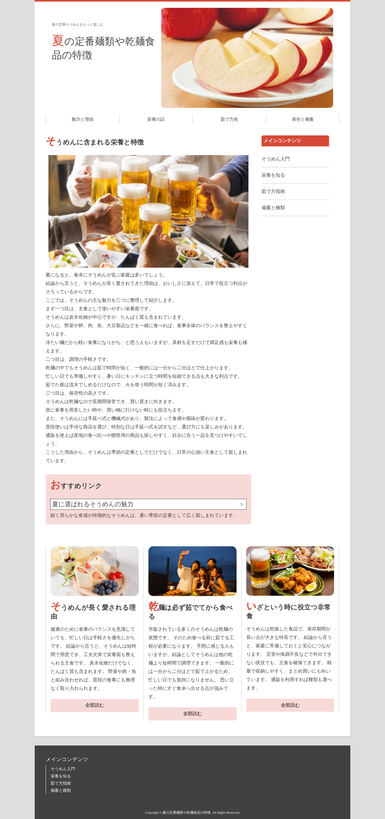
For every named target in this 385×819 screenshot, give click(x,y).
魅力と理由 (82, 119)
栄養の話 (156, 119)
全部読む (94, 705)
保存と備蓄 (303, 119)
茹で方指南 (273, 191)
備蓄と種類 (273, 207)
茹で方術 (229, 119)
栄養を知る (273, 175)
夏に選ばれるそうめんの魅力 (92, 504)
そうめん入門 (276, 158)
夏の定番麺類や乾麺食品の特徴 (103, 47)
